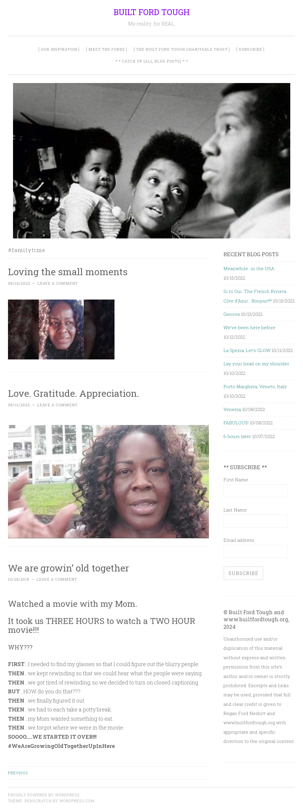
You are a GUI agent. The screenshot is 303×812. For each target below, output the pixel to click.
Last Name (235, 510)
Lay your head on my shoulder (256, 364)
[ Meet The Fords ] (106, 49)
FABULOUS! (236, 423)
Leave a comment (57, 283)
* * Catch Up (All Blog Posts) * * (151, 61)
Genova (231, 314)
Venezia (232, 409)
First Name (235, 480)
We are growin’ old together (68, 567)
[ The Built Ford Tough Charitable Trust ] (182, 49)
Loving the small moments (68, 271)
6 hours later (237, 436)
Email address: (239, 540)
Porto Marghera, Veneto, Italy (255, 386)
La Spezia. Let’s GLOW (246, 350)
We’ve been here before (249, 327)
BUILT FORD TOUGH (152, 12)
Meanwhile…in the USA (248, 268)
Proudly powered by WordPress (44, 794)
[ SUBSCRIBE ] (250, 49)
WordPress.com (76, 800)
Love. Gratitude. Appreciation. (73, 393)
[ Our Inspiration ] (59, 49)
